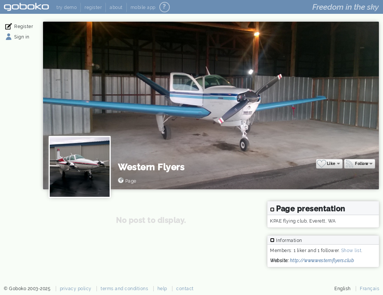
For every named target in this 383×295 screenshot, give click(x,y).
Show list (351, 250)
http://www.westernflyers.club (322, 260)
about (116, 7)
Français (369, 288)
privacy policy (76, 288)
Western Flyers (151, 167)
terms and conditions (124, 288)
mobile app (143, 7)
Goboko (26, 7)
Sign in (22, 37)
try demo (66, 7)
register (93, 7)
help (162, 288)
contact (185, 288)
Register (23, 26)
